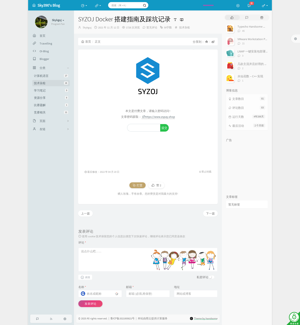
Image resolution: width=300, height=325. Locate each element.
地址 (177, 287)
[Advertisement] (147, 148)
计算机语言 (51, 76)
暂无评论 (151, 27)
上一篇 (85, 213)
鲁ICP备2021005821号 (122, 318)
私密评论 (202, 277)
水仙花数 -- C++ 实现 (250, 76)
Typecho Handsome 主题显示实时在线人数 (265, 26)
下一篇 (210, 213)
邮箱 (130, 287)
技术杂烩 (51, 83)
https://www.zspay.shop (158, 117)
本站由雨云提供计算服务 (153, 318)
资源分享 (51, 98)
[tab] (232, 17)
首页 (86, 41)
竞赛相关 (51, 112)
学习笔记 (51, 90)
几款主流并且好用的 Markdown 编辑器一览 (265, 64)
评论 (82, 242)
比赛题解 (51, 105)
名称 (82, 287)
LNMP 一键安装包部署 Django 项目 (259, 51)
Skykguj (87, 27)
